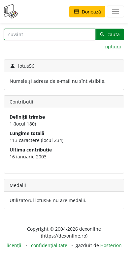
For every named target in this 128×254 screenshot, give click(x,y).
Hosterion (111, 245)
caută (109, 34)
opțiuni (113, 46)
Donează (87, 12)
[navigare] (115, 11)
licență (14, 245)
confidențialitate (49, 245)
